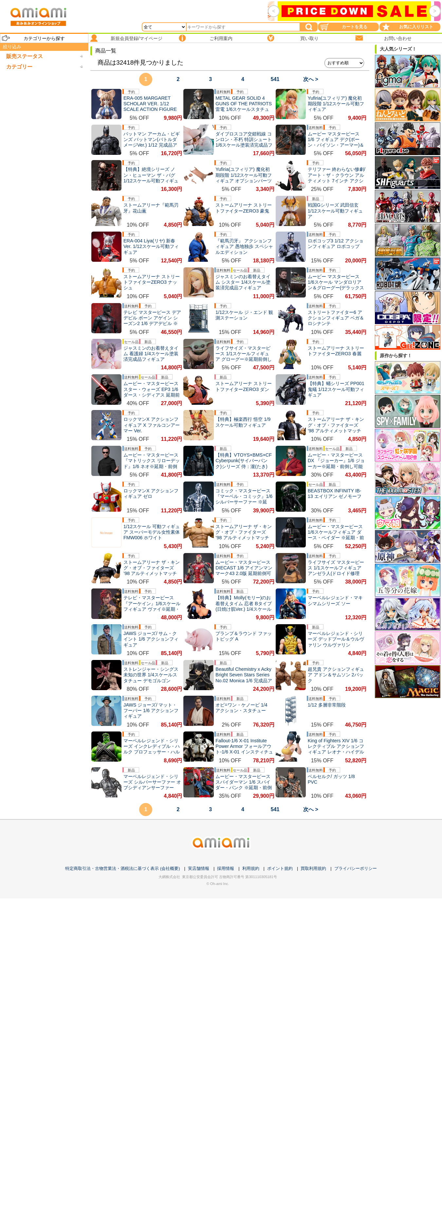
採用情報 (225, 868)
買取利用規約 (313, 868)
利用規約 (250, 868)
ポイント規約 (280, 868)
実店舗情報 (198, 868)
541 (275, 79)
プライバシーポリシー (355, 868)
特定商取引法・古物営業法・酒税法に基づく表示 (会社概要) (122, 868)
